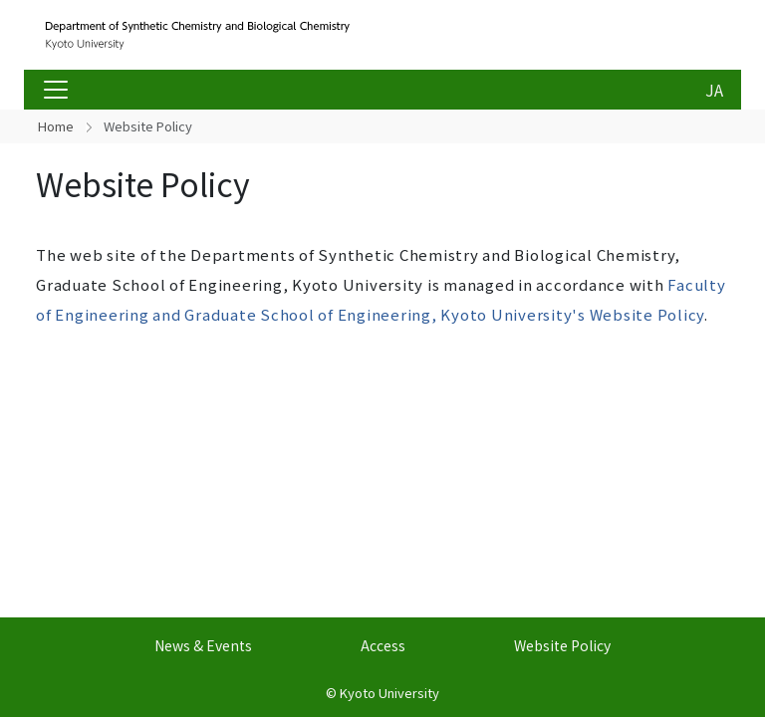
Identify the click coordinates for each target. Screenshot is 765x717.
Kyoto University (389, 692)
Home (56, 126)
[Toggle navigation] (56, 90)
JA (714, 90)
